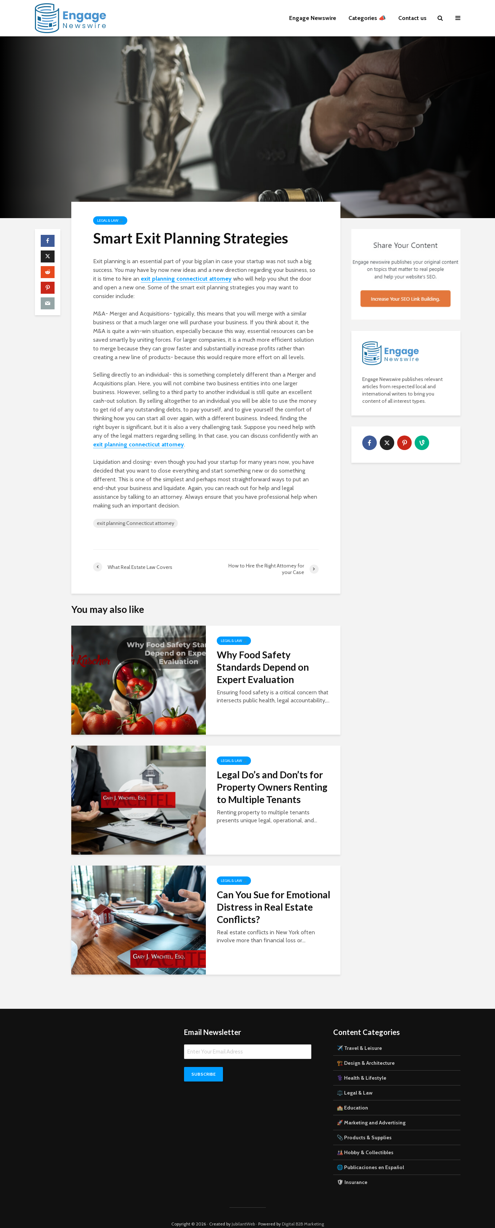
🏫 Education (352, 1095)
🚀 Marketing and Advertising (371, 1110)
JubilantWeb (243, 1211)
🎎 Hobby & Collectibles (365, 1140)
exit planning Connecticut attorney (135, 523)
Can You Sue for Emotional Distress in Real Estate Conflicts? (273, 907)
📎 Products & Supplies (364, 1125)
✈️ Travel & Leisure (359, 1035)
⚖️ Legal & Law (354, 1080)
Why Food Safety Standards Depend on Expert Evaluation (263, 667)
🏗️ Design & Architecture (366, 1050)
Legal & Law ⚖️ (110, 220)
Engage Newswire (312, 18)
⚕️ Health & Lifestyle (361, 1065)
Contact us (412, 18)
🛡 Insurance (352, 1170)
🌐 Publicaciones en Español (370, 1155)
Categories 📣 (367, 18)
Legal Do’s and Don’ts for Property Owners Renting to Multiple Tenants (272, 787)
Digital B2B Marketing (303, 1211)
